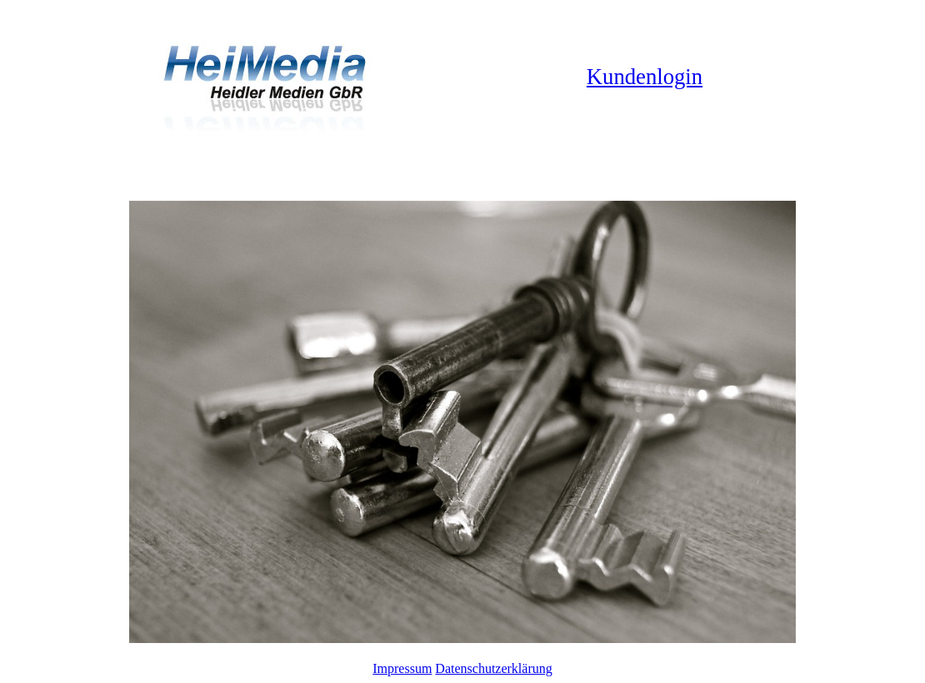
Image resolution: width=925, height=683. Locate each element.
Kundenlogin (644, 76)
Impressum (402, 668)
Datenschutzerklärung (493, 668)
